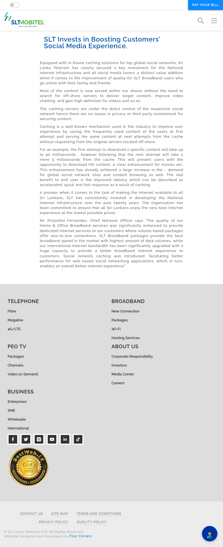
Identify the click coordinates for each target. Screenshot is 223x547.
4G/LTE (14, 329)
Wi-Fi (116, 329)
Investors (119, 365)
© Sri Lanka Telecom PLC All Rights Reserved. (44, 532)
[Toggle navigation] (214, 21)
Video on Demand (23, 374)
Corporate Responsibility (132, 356)
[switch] (14, 4)
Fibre (12, 311)
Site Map (59, 514)
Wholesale (17, 419)
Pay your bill (205, 5)
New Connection (126, 311)
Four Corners (81, 536)
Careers (118, 383)
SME (11, 410)
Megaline (15, 320)
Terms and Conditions (98, 514)
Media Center (123, 374)
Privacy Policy (53, 522)
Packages (120, 320)
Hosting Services (126, 338)
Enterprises (17, 402)
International (18, 428)
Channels (16, 365)
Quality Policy (92, 522)
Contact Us (31, 514)
